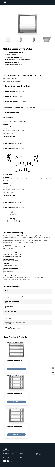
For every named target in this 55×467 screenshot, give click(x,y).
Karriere (21, 456)
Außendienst (22, 454)
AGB (37, 453)
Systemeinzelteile (7, 107)
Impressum (38, 456)
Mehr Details (16, 368)
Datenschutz (38, 454)
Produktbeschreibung (19, 107)
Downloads (22, 457)
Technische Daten (31, 107)
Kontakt (21, 453)
